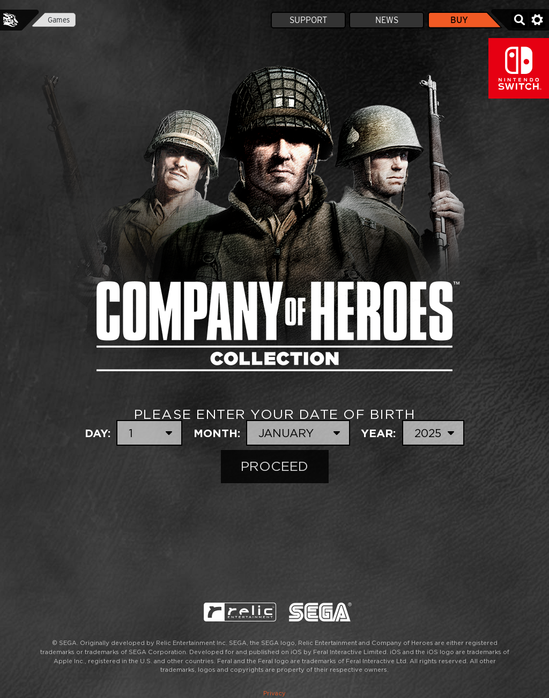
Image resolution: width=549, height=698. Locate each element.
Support (308, 20)
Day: (133, 433)
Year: (412, 433)
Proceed (274, 466)
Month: (272, 433)
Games (59, 20)
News (386, 20)
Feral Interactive (10, 20)
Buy (459, 20)
